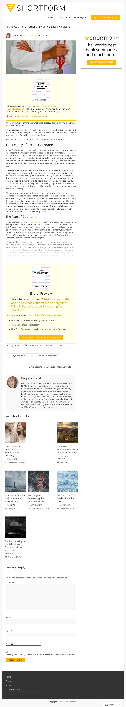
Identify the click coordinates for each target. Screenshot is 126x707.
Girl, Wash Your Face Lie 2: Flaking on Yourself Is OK (33, 355)
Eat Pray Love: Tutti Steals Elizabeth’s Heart (66, 497)
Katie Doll (11, 504)
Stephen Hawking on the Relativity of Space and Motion (15, 543)
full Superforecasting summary (47, 315)
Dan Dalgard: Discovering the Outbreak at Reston (37, 497)
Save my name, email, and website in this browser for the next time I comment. (41, 654)
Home (50, 17)
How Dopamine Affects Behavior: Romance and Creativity (13, 450)
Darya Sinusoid (29, 35)
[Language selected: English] (112, 704)
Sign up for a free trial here (34, 116)
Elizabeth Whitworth (62, 456)
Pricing (59, 17)
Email (9, 631)
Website (9, 643)
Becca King (12, 458)
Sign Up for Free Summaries (105, 17)
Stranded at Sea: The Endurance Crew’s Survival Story (15, 497)
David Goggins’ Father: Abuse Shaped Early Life (51, 366)
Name (9, 617)
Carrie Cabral (36, 504)
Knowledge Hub (81, 17)
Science (58, 345)
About (68, 17)
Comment (11, 582)
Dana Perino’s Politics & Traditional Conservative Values (67, 449)
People (51, 345)
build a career (37, 222)
